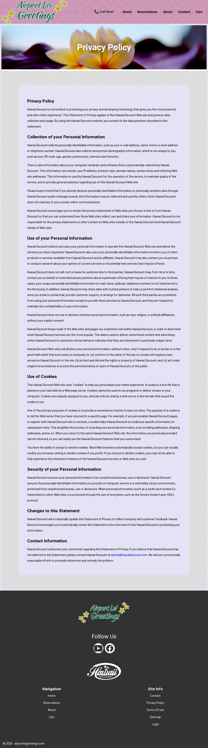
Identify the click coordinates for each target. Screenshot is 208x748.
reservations (147, 12)
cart (199, 12)
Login (155, 724)
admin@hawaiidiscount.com (129, 555)
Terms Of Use (155, 710)
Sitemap (155, 717)
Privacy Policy (155, 702)
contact (184, 12)
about (167, 12)
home (127, 12)
